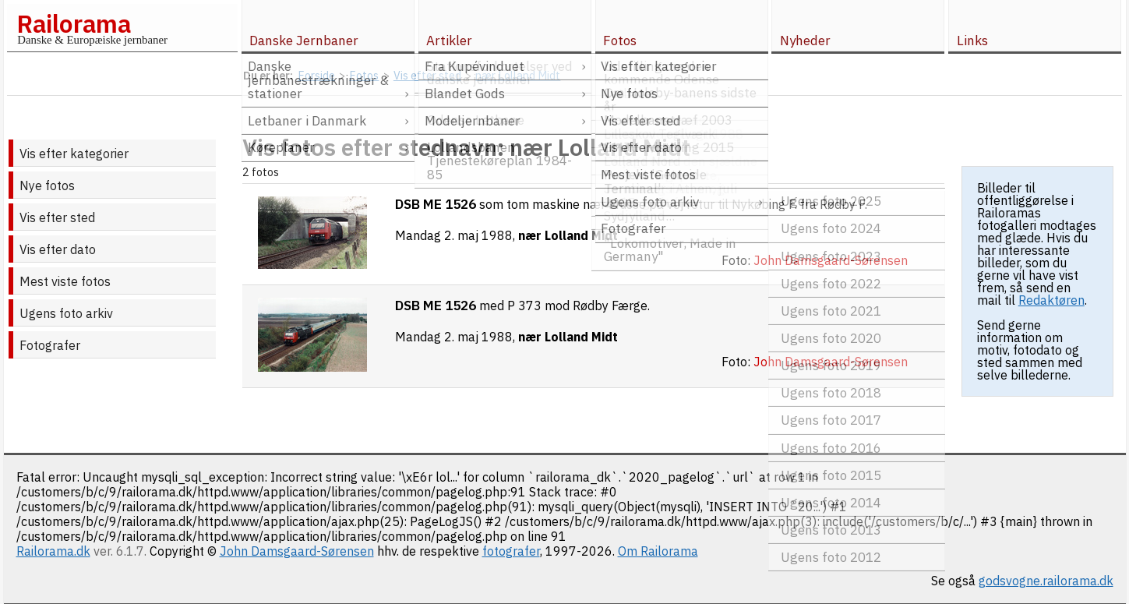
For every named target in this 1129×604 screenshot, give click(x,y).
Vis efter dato (57, 249)
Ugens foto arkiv (66, 313)
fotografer (511, 551)
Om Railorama (658, 551)
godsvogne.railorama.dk (1046, 580)
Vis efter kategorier (74, 153)
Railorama (73, 23)
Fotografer (49, 345)
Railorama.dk (53, 551)
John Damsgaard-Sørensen (297, 551)
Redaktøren (1051, 300)
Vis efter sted (57, 217)
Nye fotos (47, 185)
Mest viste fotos (65, 281)
